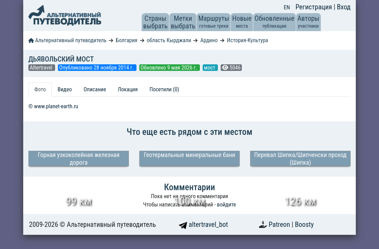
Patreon (280, 224)
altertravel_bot (203, 224)
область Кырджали (169, 40)
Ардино (209, 40)
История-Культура (247, 40)
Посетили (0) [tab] (164, 89)
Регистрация (315, 7)
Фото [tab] (40, 89)
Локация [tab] (128, 89)
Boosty (304, 224)
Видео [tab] (65, 89)
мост (210, 67)
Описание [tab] (94, 89)
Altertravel (42, 67)
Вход (344, 7)
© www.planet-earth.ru (53, 106)
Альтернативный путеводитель (67, 40)
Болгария (126, 40)
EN (287, 7)
